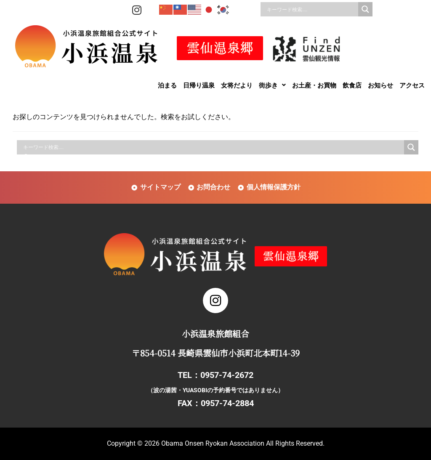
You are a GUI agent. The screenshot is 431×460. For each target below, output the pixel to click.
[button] (272, 85)
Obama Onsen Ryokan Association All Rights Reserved (242, 443)
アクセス (412, 85)
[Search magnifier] (365, 9)
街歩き (272, 85)
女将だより (237, 85)
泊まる (167, 85)
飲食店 (352, 85)
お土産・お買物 (314, 85)
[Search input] (311, 9)
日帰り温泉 (199, 85)
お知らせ (380, 85)
